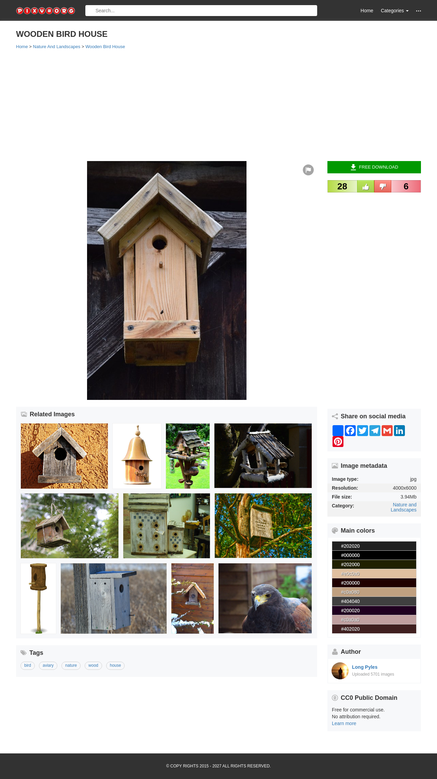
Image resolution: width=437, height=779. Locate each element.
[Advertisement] (218, 105)
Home (367, 10)
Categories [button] (395, 10)
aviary (48, 665)
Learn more (344, 723)
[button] (418, 10)
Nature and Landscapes (404, 507)
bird (27, 665)
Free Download (374, 167)
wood (93, 665)
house (115, 665)
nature (71, 665)
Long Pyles (365, 667)
